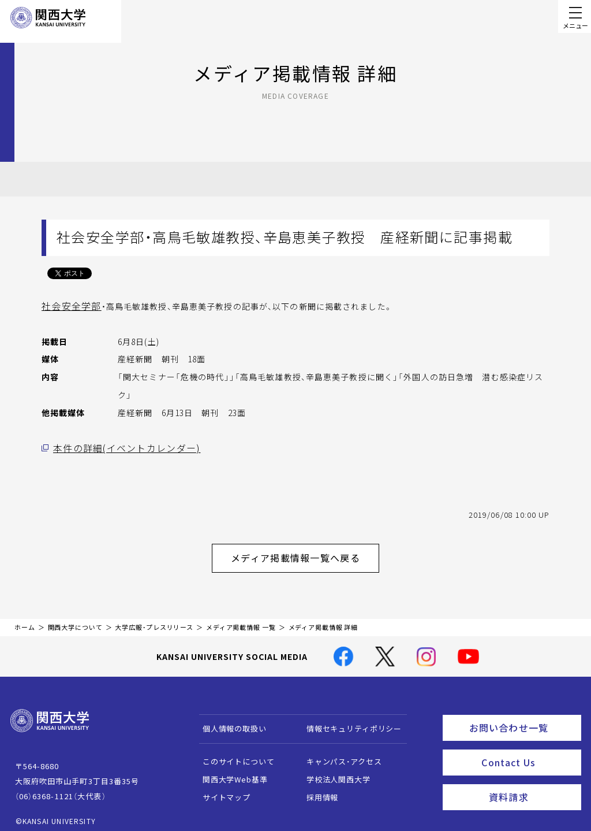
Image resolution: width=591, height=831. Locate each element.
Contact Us (527, 750)
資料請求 (531, 782)
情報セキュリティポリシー (348, 721)
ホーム (24, 620)
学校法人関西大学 (333, 772)
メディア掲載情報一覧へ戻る (305, 553)
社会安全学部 (68, 305)
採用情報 (316, 790)
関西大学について (75, 620)
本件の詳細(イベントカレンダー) (117, 446)
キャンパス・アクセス (338, 754)
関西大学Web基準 (229, 772)
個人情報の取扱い (229, 721)
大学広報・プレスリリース (154, 620)
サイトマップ (221, 790)
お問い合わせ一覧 (522, 719)
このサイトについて (233, 754)
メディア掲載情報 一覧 (241, 620)
